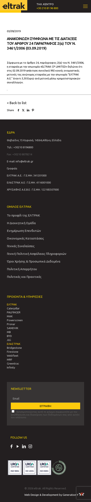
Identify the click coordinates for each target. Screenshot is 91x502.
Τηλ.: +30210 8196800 (20, 147)
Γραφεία (12, 168)
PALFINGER (13, 312)
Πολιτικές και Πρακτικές (24, 276)
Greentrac (13, 363)
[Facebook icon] (11, 446)
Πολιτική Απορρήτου (22, 269)
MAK (10, 316)
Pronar (11, 324)
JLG (9, 339)
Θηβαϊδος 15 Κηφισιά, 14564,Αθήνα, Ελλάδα (34, 140)
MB (9, 332)
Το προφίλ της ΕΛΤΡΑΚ (23, 215)
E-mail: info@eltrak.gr (20, 161)
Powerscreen (15, 320)
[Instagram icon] (30, 446)
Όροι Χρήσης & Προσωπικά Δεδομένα (33, 261)
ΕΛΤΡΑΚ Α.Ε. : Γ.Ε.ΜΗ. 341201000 (26, 175)
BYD (9, 335)
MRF (9, 359)
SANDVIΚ (12, 328)
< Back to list (16, 103)
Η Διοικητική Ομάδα (21, 223)
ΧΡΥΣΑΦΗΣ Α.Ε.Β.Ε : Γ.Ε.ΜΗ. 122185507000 (33, 189)
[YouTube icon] (18, 446)
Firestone (12, 351)
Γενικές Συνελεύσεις (21, 246)
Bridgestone (14, 347)
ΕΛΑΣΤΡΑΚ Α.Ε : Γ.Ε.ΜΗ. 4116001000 (29, 182)
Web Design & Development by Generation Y (54, 494)
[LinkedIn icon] (24, 446)
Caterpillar (13, 308)
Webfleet (12, 355)
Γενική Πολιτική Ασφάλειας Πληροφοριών (36, 253)
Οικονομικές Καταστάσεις (25, 238)
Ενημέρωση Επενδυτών (24, 230)
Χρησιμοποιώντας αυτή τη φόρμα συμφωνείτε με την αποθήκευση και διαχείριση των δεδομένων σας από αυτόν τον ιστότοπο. (45, 414)
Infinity (11, 367)
